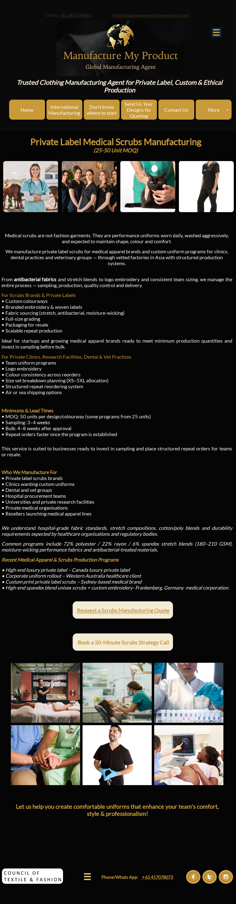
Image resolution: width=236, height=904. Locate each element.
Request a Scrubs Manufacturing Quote (123, 610)
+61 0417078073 (63, 14)
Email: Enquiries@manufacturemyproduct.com (161, 14)
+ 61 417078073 (157, 877)
